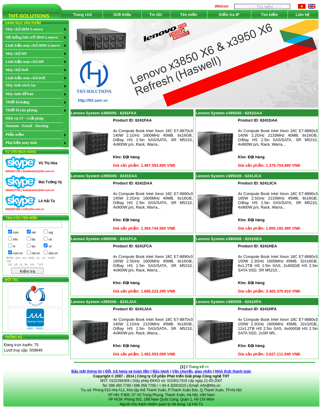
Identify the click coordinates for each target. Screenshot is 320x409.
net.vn (36, 253)
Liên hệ (302, 14)
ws (33, 246)
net (34, 232)
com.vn (18, 253)
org (50, 232)
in (14, 246)
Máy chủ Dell (16, 69)
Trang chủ (82, 14)
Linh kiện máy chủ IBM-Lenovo (32, 45)
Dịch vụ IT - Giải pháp (24, 118)
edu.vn (52, 253)
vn (50, 246)
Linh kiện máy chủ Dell (25, 78)
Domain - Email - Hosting (26, 125)
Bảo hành (161, 371)
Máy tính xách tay (20, 85)
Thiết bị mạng (17, 102)
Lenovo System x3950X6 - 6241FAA (103, 113)
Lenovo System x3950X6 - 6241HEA (229, 239)
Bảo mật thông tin (86, 371)
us (50, 239)
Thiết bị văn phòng (21, 110)
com (16, 232)
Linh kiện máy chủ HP (24, 61)
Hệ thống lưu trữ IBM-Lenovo (31, 37)
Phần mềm (14, 134)
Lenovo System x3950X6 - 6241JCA (228, 176)
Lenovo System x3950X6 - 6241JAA (103, 301)
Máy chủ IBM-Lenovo (24, 29)
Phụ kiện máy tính (21, 142)
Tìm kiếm (269, 14)
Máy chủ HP (16, 53)
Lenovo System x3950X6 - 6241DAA (104, 176)
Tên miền (188, 14)
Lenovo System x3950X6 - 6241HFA (228, 301)
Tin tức (155, 14)
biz (34, 239)
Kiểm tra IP (229, 14)
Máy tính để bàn (19, 93)
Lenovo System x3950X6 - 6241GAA (229, 113)
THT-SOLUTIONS (25, 17)
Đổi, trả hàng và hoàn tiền (127, 371)
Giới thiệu (122, 14)
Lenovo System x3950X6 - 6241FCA (104, 239)
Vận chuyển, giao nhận (192, 371)
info (15, 239)
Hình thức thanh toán (233, 371)
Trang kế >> (199, 367)
